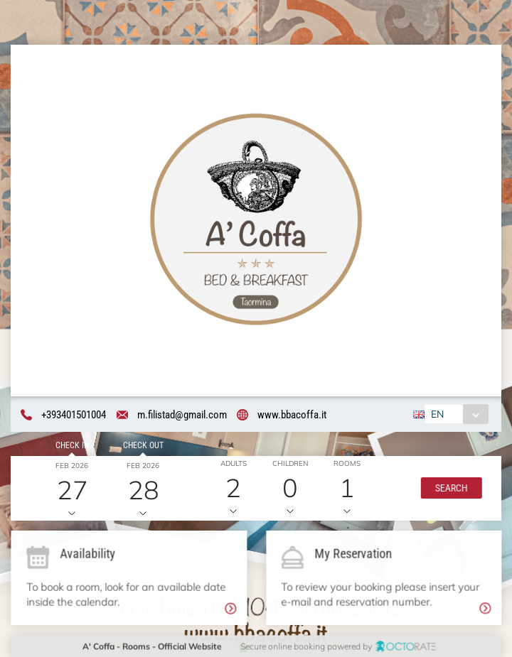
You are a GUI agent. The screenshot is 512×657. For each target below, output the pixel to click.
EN (436, 414)
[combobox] (455, 415)
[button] (449, 488)
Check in (71, 446)
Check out (142, 446)
